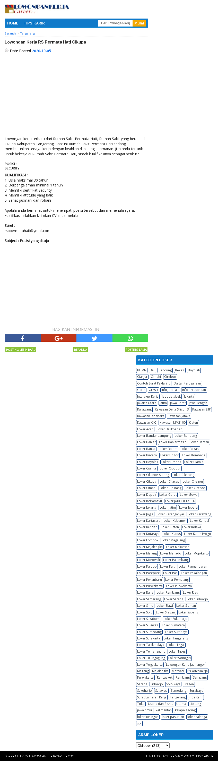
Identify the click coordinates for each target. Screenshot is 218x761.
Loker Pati (170, 573)
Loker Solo (145, 612)
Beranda (80, 350)
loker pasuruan (173, 717)
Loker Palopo (147, 566)
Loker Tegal (176, 645)
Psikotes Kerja (197, 671)
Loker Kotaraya (148, 534)
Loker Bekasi (190, 449)
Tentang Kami (157, 756)
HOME (13, 23)
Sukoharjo (144, 690)
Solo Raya (173, 684)
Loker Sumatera (173, 625)
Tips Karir (196, 697)
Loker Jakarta (146, 507)
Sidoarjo (157, 684)
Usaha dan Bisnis (160, 704)
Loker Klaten (170, 527)
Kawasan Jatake (179, 416)
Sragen (189, 684)
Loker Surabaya (176, 632)
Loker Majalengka (150, 547)
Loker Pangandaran (193, 566)
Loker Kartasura (148, 520)
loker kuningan (148, 717)
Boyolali (194, 370)
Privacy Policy (182, 756)
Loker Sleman (186, 605)
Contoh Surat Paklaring (153, 383)
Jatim (163, 403)
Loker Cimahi (146, 488)
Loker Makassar (177, 547)
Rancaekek (164, 677)
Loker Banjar (146, 442)
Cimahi (156, 376)
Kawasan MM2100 (173, 422)
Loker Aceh (145, 429)
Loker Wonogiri (179, 658)
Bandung (165, 370)
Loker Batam (168, 449)
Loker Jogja (145, 514)
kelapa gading (185, 710)
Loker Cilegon (193, 481)
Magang (143, 671)
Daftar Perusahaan (187, 383)
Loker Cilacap (169, 481)
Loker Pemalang (177, 579)
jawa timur (144, 710)
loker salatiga (197, 717)
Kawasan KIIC (146, 422)
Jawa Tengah (198, 403)
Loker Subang (188, 612)
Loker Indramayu (149, 501)
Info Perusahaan (194, 390)
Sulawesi (161, 690)
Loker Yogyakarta (150, 664)
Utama (181, 704)
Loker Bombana (193, 455)
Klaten (193, 422)
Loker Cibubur (170, 468)
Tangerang (178, 697)
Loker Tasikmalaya (150, 645)
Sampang (200, 677)
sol (139, 723)
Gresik (153, 390)
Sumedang (178, 690)
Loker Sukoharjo (175, 619)
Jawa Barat (178, 403)
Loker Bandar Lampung (154, 435)
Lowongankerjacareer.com (51, 756)
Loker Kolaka (191, 527)
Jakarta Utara (146, 403)
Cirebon (170, 376)
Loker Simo (145, 605)
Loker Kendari (147, 527)
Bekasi (180, 370)
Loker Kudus (172, 534)
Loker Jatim (168, 507)
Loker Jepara (188, 507)
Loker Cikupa (146, 481)
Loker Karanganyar (170, 514)
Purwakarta (145, 677)
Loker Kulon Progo (197, 534)
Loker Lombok (147, 540)
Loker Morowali (148, 560)
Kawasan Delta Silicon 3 (172, 409)
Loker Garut (168, 494)
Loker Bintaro (147, 455)
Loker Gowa (188, 494)
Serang (142, 684)
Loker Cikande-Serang (153, 475)
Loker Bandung (186, 435)
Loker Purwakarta (150, 586)
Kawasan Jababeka (150, 416)
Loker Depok (146, 494)
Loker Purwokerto (179, 586)
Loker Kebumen (175, 520)
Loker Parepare (148, 573)
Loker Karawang (199, 514)
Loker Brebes (171, 462)
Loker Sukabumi (148, 619)
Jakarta (189, 396)
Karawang (144, 409)
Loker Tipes (177, 651)
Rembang (183, 677)
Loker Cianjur (146, 468)
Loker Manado (170, 553)
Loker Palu (167, 566)
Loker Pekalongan (194, 573)
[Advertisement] (76, 95)
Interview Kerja (148, 396)
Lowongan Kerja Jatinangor (185, 664)
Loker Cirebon (195, 488)
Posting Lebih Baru (21, 350)
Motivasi (178, 671)
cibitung (195, 704)
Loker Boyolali (147, 462)
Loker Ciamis (193, 462)
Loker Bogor (169, 455)
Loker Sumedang (149, 632)
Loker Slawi (165, 605)
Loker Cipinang (170, 488)
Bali (152, 370)
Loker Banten (199, 442)
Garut (141, 390)
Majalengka (160, 671)
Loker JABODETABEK (180, 501)
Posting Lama (136, 350)
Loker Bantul (146, 449)
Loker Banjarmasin (172, 442)
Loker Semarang (149, 599)
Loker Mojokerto (197, 553)
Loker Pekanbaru (149, 579)
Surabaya (196, 690)
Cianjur (142, 376)
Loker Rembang (168, 592)
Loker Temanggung (151, 651)
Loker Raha (145, 592)
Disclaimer (204, 756)
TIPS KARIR (34, 23)
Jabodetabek (171, 396)
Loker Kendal (199, 520)
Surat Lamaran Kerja (152, 697)
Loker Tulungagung (151, 658)
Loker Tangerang (175, 638)
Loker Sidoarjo (197, 599)
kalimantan (164, 710)
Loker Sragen (165, 612)
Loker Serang (173, 599)
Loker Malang (147, 553)
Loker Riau (190, 592)
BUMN (141, 370)
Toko (141, 704)
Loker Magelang (173, 540)
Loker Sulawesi (148, 625)
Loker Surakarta (148, 638)
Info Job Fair (170, 390)
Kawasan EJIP (201, 409)
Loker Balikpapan (169, 429)
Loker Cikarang (183, 475)
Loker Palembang (176, 560)
